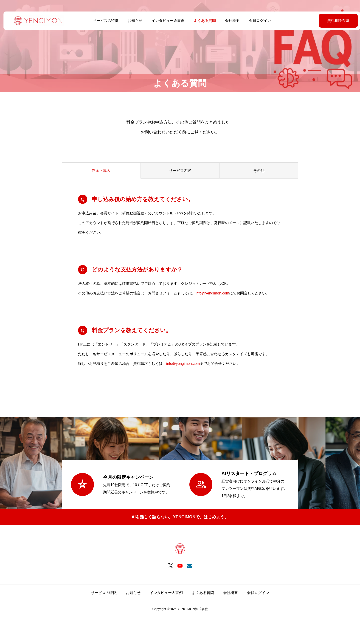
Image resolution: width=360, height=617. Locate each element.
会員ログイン (258, 21)
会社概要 (230, 21)
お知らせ (133, 21)
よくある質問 (203, 21)
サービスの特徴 (104, 21)
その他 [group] (258, 171)
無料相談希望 (327, 21)
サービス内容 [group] (180, 171)
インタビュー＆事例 (166, 21)
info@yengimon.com (212, 293)
